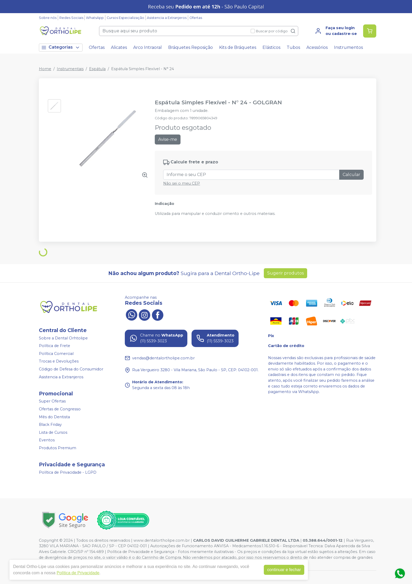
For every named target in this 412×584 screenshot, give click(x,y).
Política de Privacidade (77, 573)
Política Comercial (56, 353)
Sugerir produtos (285, 273)
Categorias (60, 47)
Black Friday (50, 424)
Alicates (119, 47)
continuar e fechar (284, 569)
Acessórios (317, 47)
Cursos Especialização (125, 18)
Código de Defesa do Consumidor (71, 369)
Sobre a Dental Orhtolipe (63, 338)
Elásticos (271, 47)
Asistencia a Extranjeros (167, 18)
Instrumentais (70, 68)
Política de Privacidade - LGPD (67, 472)
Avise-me (167, 139)
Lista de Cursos (53, 432)
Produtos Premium (57, 448)
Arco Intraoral (147, 47)
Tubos (293, 47)
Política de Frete (54, 345)
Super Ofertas (52, 401)
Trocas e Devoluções (59, 361)
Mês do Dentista (54, 417)
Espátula (97, 68)
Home (45, 68)
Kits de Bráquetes (237, 47)
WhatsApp (95, 18)
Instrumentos (348, 47)
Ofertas (195, 18)
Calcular (351, 174)
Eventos (47, 440)
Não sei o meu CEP (181, 183)
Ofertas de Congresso (60, 409)
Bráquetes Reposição (190, 47)
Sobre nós (47, 18)
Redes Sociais (71, 18)
